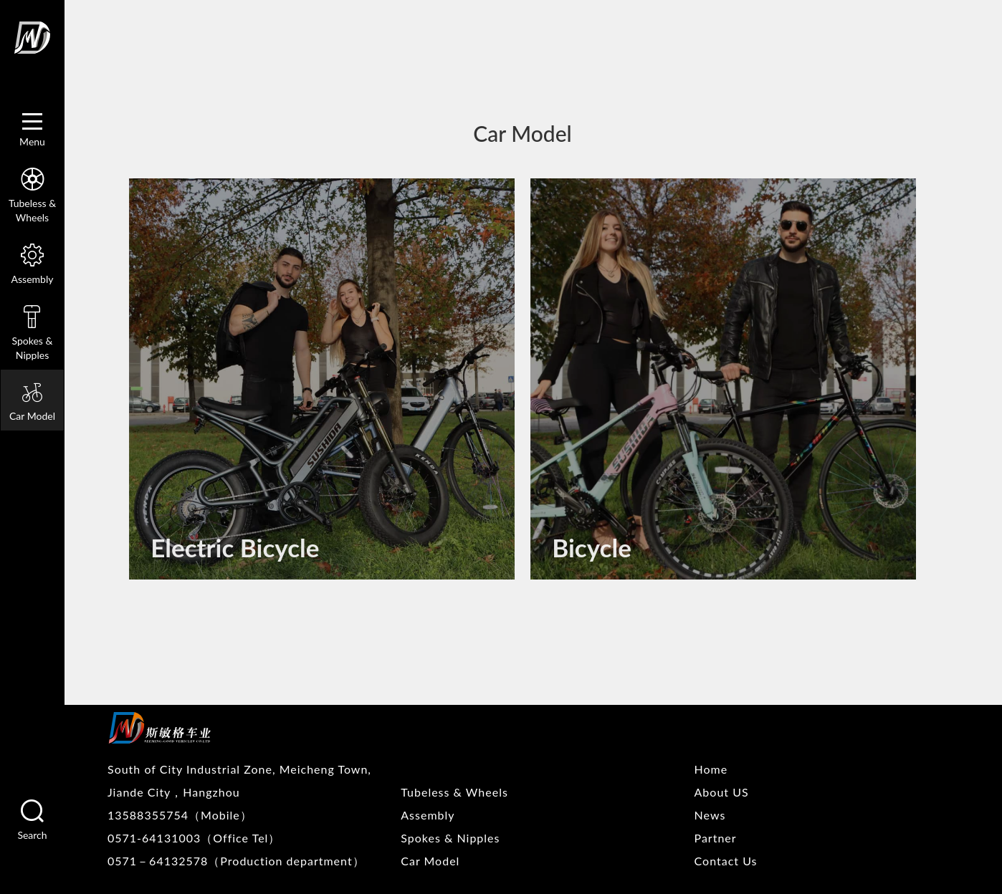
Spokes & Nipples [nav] (32, 331)
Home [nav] (711, 769)
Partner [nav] (716, 838)
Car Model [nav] (32, 400)
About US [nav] (722, 792)
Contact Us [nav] (726, 860)
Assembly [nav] (32, 262)
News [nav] (710, 815)
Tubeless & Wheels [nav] (32, 193)
